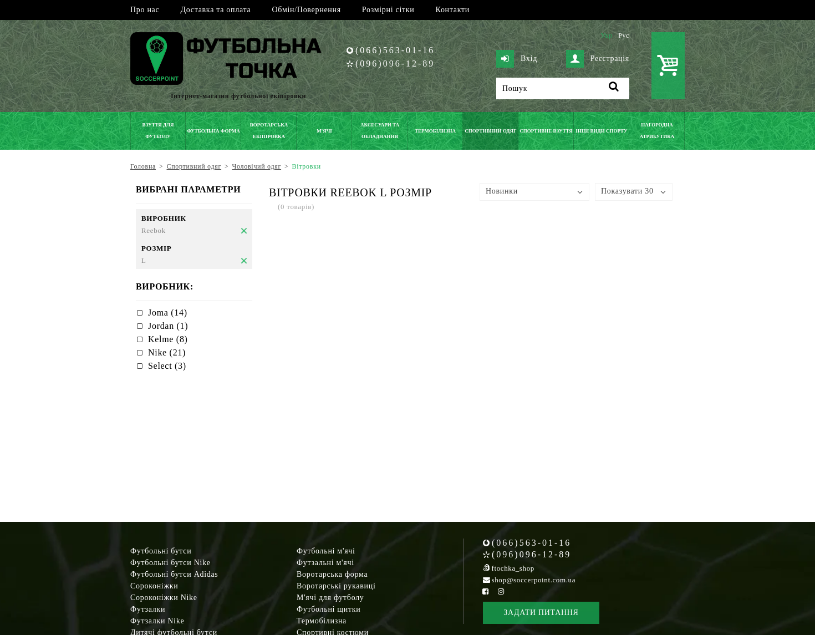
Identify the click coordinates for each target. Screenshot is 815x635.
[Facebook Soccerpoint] (486, 591)
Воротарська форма (332, 574)
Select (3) (167, 365)
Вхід (516, 59)
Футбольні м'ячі (326, 551)
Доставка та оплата (215, 10)
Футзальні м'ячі (325, 562)
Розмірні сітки (388, 10)
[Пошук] (562, 88)
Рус (623, 35)
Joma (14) (167, 312)
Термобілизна (322, 621)
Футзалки (147, 609)
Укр (606, 35)
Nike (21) (167, 352)
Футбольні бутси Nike (170, 562)
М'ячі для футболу (330, 597)
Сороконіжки (154, 586)
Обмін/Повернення (306, 10)
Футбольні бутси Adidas (174, 574)
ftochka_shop (513, 568)
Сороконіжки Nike (163, 597)
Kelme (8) (168, 339)
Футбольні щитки (329, 609)
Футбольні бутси (160, 551)
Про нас (144, 10)
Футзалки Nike (157, 621)
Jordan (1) (168, 326)
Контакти (453, 10)
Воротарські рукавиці (336, 586)
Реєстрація (597, 59)
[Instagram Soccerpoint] (501, 591)
